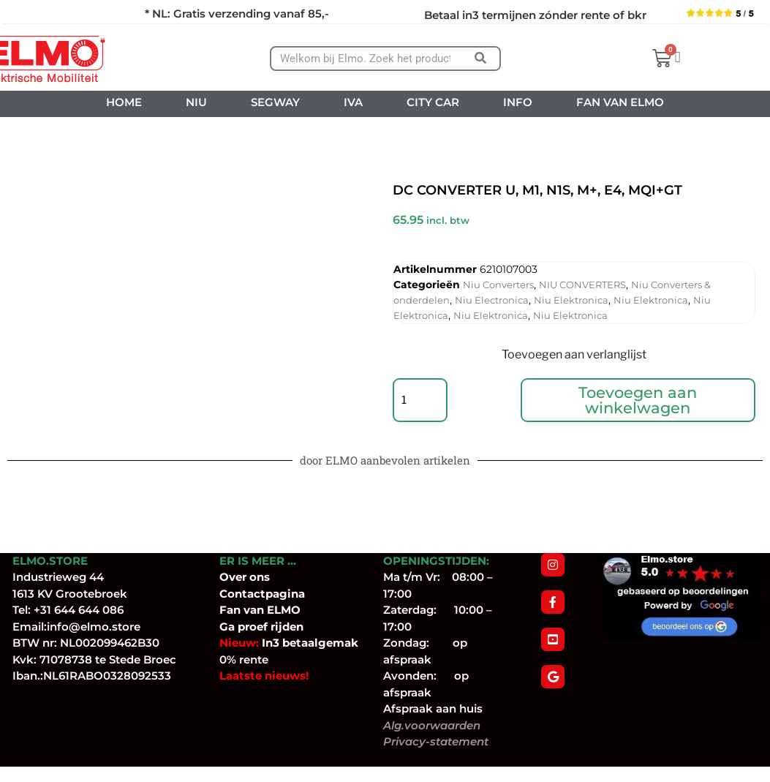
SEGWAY (275, 102)
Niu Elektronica (571, 300)
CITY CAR (433, 102)
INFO (517, 102)
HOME (124, 102)
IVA (353, 102)
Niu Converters (498, 284)
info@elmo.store (93, 642)
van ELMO (271, 625)
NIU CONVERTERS (582, 284)
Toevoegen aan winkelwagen (640, 408)
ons (259, 592)
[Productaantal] (422, 407)
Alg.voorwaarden (431, 741)
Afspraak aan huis (433, 724)
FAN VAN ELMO (620, 102)
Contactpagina (262, 609)
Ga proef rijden (261, 642)
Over (234, 592)
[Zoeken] (480, 58)
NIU (196, 102)
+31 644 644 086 (79, 625)
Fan (230, 625)
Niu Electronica (492, 300)
